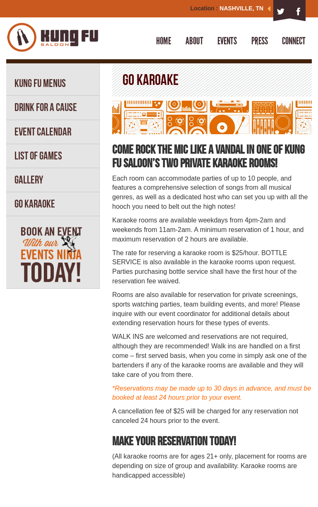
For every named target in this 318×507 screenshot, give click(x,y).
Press (259, 41)
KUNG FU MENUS (40, 83)
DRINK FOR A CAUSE (45, 107)
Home (163, 41)
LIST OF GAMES (38, 156)
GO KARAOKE (34, 204)
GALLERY (28, 180)
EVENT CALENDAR (42, 132)
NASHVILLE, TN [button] (244, 8)
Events (227, 41)
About (194, 41)
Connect (294, 41)
